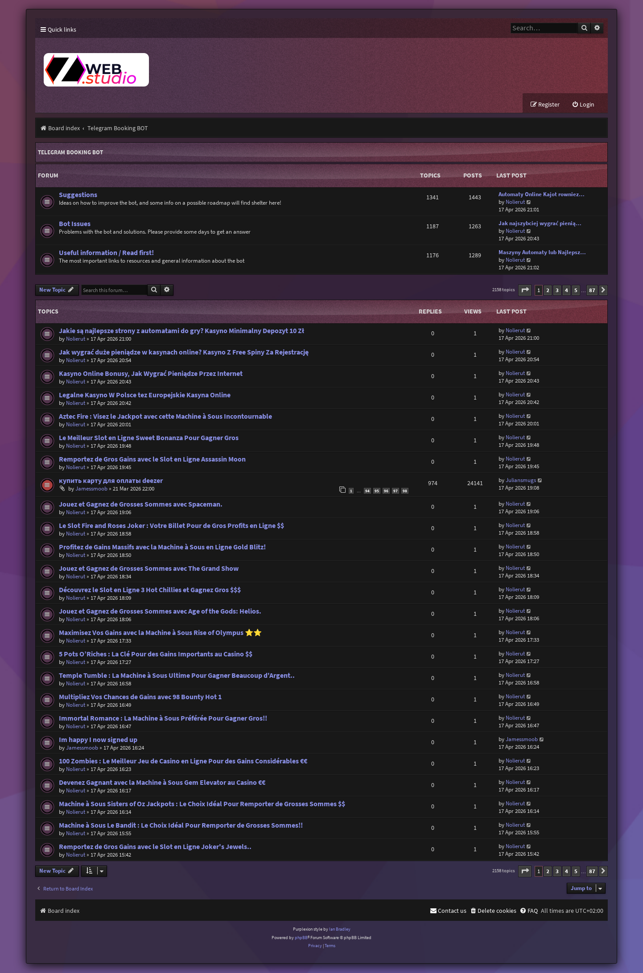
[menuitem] (583, 105)
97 (395, 490)
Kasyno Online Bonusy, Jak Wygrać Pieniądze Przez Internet (151, 374)
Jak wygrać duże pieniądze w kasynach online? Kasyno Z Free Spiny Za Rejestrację (184, 352)
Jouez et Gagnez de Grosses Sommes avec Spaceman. (141, 504)
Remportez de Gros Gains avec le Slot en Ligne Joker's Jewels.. (155, 847)
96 (386, 490)
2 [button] (547, 290)
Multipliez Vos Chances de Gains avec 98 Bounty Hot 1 (140, 697)
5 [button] (575, 290)
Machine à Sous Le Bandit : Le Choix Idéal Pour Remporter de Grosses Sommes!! (181, 825)
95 (377, 490)
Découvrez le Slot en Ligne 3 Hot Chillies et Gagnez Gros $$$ (150, 590)
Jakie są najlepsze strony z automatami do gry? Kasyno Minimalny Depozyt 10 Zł (181, 331)
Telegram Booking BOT (70, 153)
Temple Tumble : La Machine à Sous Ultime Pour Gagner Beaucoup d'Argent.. (177, 676)
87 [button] (592, 290)
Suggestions (78, 195)
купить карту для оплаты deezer (111, 481)
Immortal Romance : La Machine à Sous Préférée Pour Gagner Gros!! (163, 718)
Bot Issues (75, 224)
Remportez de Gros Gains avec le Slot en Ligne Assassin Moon (152, 459)
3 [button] (557, 290)
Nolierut (515, 202)
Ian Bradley (339, 929)
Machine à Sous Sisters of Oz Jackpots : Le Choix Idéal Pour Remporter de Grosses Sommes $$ (202, 804)
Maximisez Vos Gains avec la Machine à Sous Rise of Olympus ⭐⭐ (160, 633)
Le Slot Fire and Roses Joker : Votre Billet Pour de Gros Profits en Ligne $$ (171, 526)
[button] (525, 290)
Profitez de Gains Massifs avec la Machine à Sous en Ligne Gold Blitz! (162, 547)
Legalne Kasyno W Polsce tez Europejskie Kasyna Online (145, 395)
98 (405, 490)
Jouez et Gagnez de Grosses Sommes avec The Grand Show (149, 569)
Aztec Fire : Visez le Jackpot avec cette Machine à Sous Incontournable (165, 416)
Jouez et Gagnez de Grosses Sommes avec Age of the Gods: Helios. (160, 611)
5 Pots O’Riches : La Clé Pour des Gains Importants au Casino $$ (155, 654)
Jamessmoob (91, 489)
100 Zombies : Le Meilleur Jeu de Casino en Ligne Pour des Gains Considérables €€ (183, 761)
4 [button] (566, 290)
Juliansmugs (521, 480)
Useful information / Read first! (106, 253)
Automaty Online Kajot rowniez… (542, 194)
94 (367, 490)
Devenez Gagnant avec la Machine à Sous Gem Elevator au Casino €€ (162, 783)
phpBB (301, 937)
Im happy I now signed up (98, 740)
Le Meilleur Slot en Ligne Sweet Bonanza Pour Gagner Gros (149, 438)
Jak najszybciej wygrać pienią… (540, 223)
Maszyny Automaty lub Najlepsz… (542, 252)
